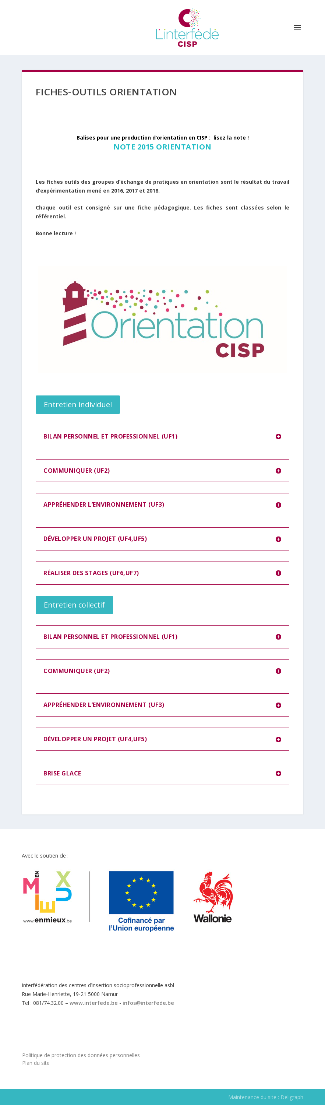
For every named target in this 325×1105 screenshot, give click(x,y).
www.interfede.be (94, 1002)
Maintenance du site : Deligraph (265, 1097)
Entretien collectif (74, 605)
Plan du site (36, 1062)
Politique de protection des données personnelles (81, 1055)
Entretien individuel (78, 404)
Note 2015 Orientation (162, 147)
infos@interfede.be (148, 1002)
